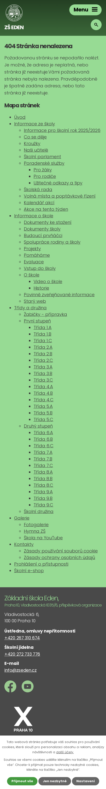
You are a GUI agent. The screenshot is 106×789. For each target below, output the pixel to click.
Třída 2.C (43, 360)
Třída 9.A (43, 492)
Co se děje (35, 137)
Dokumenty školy (42, 229)
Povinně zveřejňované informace (59, 295)
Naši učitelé (36, 150)
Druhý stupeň (38, 426)
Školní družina (38, 511)
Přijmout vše (22, 781)
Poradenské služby (44, 163)
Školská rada (38, 189)
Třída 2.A (43, 347)
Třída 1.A (43, 327)
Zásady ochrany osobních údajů (59, 557)
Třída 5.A (43, 406)
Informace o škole (33, 216)
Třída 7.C (43, 465)
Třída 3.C (43, 380)
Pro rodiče (45, 176)
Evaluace (34, 262)
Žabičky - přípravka (45, 314)
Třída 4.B (43, 393)
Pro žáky (43, 170)
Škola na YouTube (43, 538)
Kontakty (24, 544)
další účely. (65, 752)
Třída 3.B (43, 373)
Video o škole (48, 281)
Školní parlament (42, 157)
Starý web (35, 301)
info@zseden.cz (20, 670)
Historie (41, 288)
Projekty (32, 249)
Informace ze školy (34, 124)
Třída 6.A (43, 433)
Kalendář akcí (39, 203)
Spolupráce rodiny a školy (52, 242)
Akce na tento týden (46, 209)
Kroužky (32, 143)
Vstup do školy (40, 268)
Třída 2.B (43, 354)
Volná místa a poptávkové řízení (60, 196)
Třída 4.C (43, 400)
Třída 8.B (43, 479)
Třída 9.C (43, 505)
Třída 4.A (43, 387)
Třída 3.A (43, 367)
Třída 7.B (43, 459)
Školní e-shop (29, 571)
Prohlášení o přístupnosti (41, 564)
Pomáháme (37, 255)
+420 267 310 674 (22, 638)
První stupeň (37, 321)
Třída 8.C (43, 485)
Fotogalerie (36, 525)
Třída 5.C (43, 419)
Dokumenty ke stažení (47, 222)
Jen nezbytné (55, 781)
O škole (31, 275)
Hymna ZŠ (34, 531)
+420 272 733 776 (22, 654)
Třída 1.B (42, 334)
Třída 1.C (43, 341)
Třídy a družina (30, 308)
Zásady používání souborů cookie (61, 551)
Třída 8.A (43, 472)
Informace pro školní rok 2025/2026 (62, 130)
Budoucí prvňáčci (43, 235)
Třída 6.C (43, 446)
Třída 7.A (43, 452)
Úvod (20, 117)
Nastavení (85, 781)
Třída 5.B (43, 413)
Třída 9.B (43, 498)
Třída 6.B (43, 439)
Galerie (21, 518)
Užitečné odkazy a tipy (58, 183)
